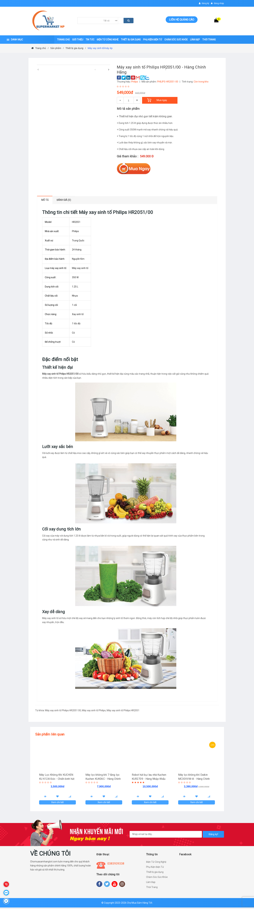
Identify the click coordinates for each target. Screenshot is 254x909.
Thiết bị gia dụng (154, 873)
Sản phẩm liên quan (50, 734)
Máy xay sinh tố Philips (94, 710)
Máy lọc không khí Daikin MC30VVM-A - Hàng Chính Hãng (194, 778)
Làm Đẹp (150, 883)
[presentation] (38, 70)
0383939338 (115, 865)
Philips (134, 81)
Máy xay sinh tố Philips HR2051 (123, 710)
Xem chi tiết (57, 803)
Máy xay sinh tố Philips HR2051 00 (63, 710)
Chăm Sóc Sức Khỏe (157, 878)
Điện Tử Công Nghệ (156, 863)
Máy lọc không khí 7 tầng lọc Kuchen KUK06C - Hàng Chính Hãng (103, 778)
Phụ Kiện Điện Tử (155, 868)
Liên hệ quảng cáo (181, 19)
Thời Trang (152, 888)
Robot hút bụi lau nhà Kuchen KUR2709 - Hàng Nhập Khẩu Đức (149, 778)
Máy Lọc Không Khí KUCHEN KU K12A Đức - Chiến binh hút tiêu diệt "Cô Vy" (57, 778)
